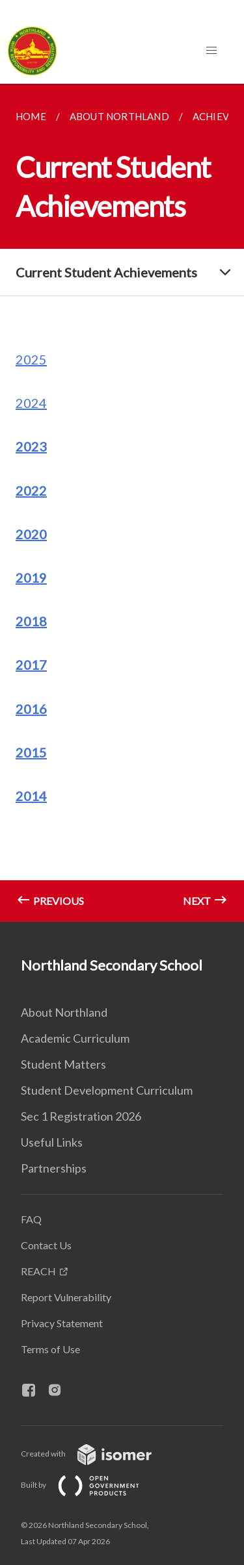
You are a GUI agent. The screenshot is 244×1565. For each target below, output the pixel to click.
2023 (31, 446)
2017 (31, 664)
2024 (31, 403)
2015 (31, 752)
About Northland (64, 1012)
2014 (31, 796)
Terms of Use (50, 1349)
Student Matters (63, 1064)
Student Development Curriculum (107, 1090)
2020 (31, 534)
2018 (31, 621)
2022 (31, 490)
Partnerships (54, 1168)
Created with (96, 1453)
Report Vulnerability (66, 1297)
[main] (122, 503)
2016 (31, 709)
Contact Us (46, 1245)
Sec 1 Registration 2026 (81, 1116)
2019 (31, 577)
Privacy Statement (62, 1323)
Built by (90, 1485)
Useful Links (52, 1142)
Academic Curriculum (75, 1038)
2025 (31, 359)
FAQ (31, 1219)
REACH (38, 1271)
